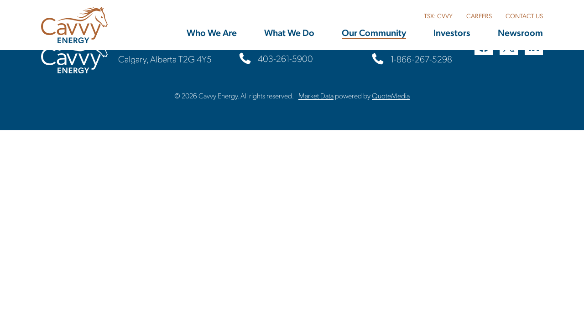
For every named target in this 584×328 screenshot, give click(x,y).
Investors (451, 32)
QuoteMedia (391, 95)
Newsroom (520, 32)
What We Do (289, 32)
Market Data (316, 95)
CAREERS (479, 15)
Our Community (374, 32)
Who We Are (212, 32)
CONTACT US (524, 15)
